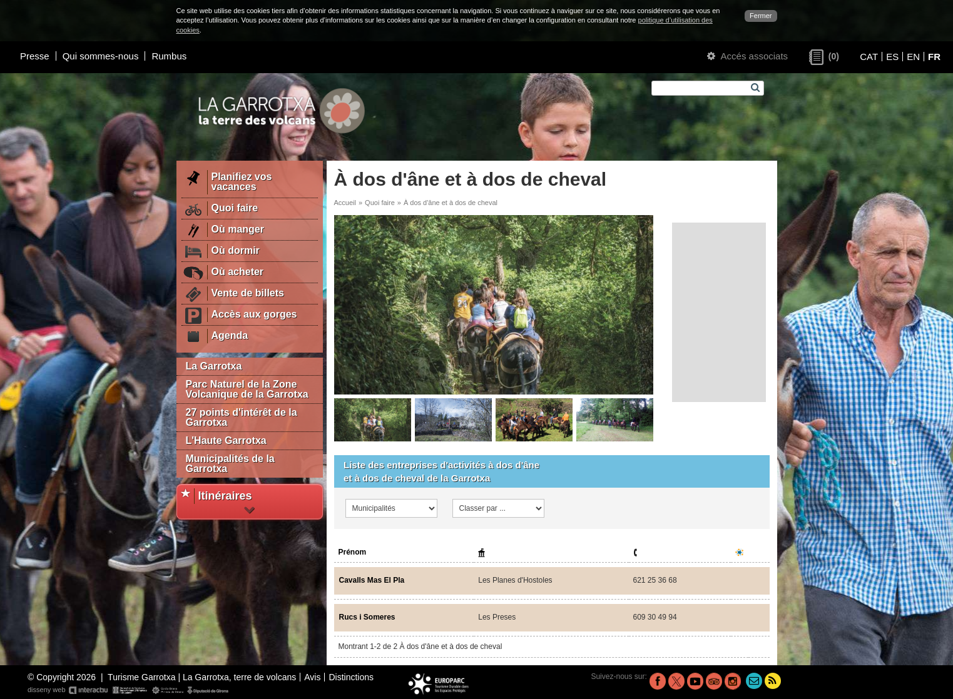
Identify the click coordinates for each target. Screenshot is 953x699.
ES (892, 56)
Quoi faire (380, 202)
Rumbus (168, 56)
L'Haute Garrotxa (226, 440)
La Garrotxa (214, 366)
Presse (34, 56)
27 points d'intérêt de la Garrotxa (241, 417)
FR (934, 56)
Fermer (761, 15)
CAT (869, 56)
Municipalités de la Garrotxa (230, 463)
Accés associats (747, 56)
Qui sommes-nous (101, 56)
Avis (312, 677)
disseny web (129, 690)
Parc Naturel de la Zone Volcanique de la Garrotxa (247, 389)
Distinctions (351, 677)
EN (913, 56)
